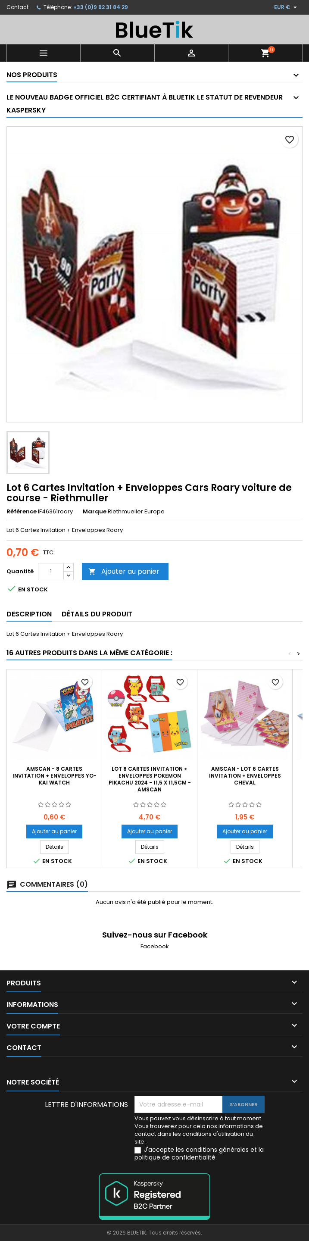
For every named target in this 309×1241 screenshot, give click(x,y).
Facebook (154, 946)
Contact (17, 7)
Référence (21, 512)
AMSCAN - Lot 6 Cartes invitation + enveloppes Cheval (245, 775)
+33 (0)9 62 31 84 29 (100, 7)
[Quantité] (51, 571)
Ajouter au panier (123, 571)
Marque (94, 512)
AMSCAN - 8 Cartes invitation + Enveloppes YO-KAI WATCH (54, 775)
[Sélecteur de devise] (286, 7)
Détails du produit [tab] (97, 614)
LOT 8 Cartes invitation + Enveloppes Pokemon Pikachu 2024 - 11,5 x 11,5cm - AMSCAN (150, 779)
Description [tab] (29, 614)
